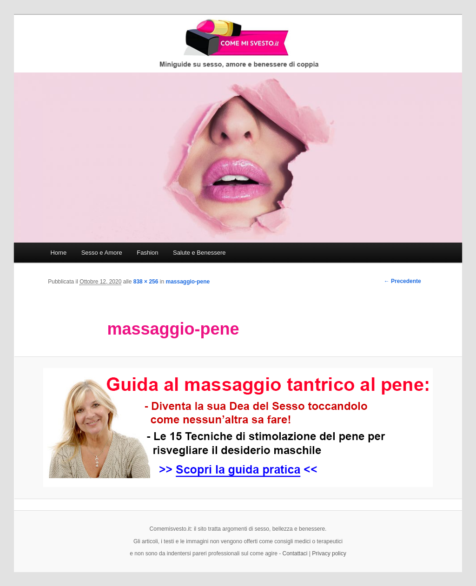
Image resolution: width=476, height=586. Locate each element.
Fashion (147, 252)
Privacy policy (329, 553)
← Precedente (402, 281)
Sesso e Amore (101, 252)
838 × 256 (146, 281)
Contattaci (295, 553)
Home (58, 252)
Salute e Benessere (199, 252)
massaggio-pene (187, 281)
